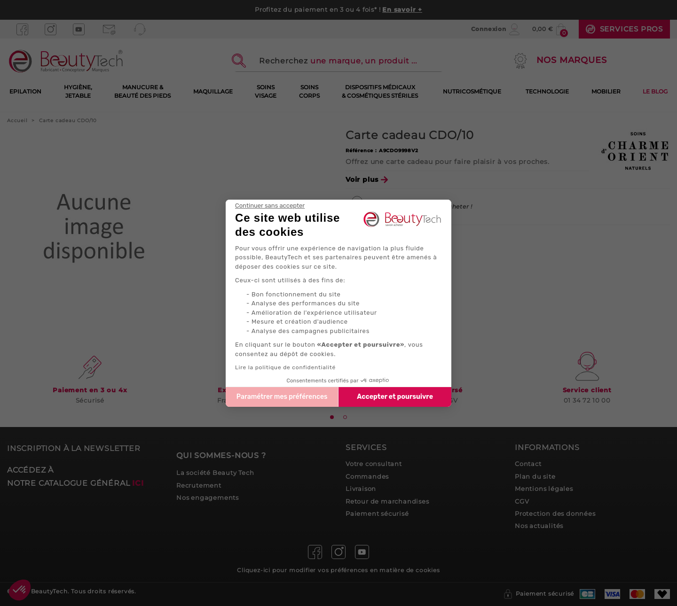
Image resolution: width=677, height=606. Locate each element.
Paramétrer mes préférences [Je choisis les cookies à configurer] (282, 397)
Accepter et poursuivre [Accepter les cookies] (395, 397)
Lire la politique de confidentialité (285, 367)
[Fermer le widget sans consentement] (269, 205)
